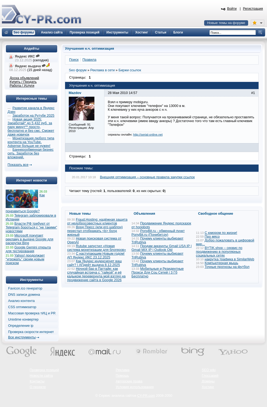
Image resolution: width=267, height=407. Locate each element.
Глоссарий (210, 376)
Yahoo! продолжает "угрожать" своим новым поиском (25, 259)
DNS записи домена (24, 295)
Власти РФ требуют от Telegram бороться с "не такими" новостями (31, 227)
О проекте (38, 387)
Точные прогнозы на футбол (227, 267)
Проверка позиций (44, 370)
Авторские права (129, 381)
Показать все (18, 165)
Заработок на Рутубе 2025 (33, 115)
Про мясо (212, 236)
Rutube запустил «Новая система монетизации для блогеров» (96, 248)
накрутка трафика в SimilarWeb (229, 259)
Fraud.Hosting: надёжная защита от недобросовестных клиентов (97, 221)
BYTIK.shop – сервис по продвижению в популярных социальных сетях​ (219, 251)
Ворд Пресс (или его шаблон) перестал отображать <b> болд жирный (95, 231)
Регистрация (253, 9)
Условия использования (135, 387)
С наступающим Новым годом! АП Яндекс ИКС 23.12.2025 (96, 255)
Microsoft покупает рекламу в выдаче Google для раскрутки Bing (29, 239)
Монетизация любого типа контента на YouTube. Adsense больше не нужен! (31, 142)
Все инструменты (22, 337)
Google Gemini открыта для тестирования (28, 249)
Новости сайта (41, 376)
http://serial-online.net (148, 134)
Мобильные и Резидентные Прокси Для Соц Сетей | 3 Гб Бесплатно (158, 272)
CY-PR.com (146, 396)
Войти (232, 9)
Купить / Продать (23, 82)
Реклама (122, 370)
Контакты (37, 381)
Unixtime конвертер (23, 319)
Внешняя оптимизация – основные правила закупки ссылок (147, 177)
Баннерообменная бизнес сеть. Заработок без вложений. (31, 153)
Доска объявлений (24, 78)
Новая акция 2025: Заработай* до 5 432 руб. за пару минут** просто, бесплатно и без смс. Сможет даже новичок (31, 126)
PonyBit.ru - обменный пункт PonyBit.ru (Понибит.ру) (158, 233)
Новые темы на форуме (226, 23)
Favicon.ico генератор (25, 288)
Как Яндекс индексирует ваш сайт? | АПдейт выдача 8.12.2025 (94, 263)
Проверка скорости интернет (31, 332)
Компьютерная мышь (221, 263)
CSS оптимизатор (22, 307)
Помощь (122, 376)
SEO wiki (208, 370)
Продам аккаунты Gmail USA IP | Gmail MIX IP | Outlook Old (162, 248)
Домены (208, 381)
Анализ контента (21, 301)
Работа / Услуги (22, 86)
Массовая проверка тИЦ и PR (32, 313)
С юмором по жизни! (221, 233)
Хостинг (208, 387)
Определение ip (20, 326)
